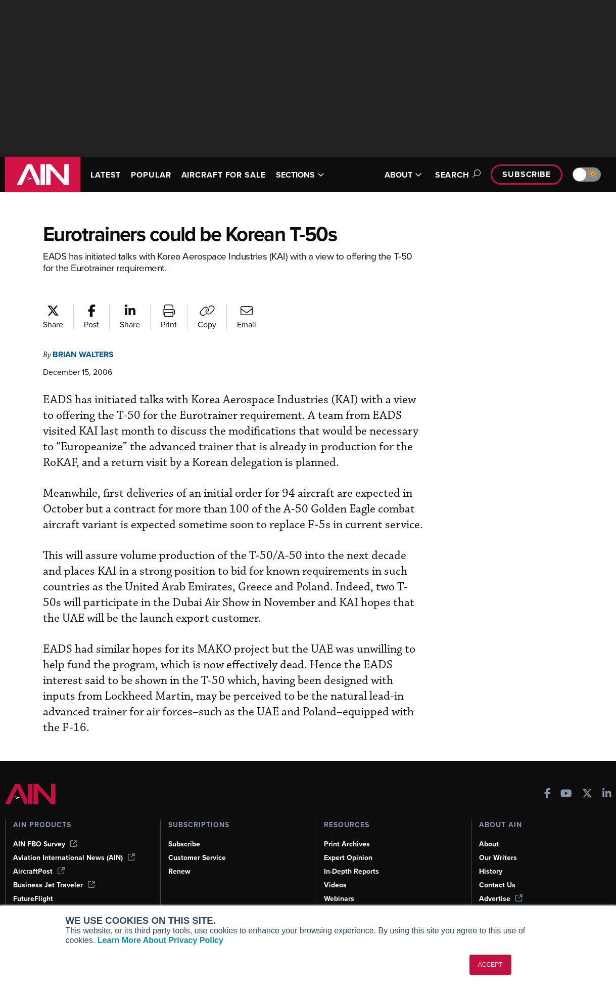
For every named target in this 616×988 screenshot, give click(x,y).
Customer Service (198, 841)
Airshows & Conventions (366, 896)
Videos (335, 869)
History (491, 855)
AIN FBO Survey (46, 828)
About (489, 828)
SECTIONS (310, 174)
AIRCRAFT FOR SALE (220, 174)
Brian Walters (87, 354)
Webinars (340, 882)
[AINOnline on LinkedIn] (606, 778)
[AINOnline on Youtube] (566, 778)
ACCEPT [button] (490, 964)
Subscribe (525, 174)
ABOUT (397, 174)
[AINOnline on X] (587, 778)
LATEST (107, 169)
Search (452, 175)
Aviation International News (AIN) (74, 841)
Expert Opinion (349, 841)
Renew (179, 855)
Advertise (501, 882)
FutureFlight (34, 882)
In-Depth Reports (353, 855)
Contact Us (497, 869)
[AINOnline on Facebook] (547, 778)
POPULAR (155, 169)
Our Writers (498, 841)
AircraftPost (39, 855)
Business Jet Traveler (55, 869)
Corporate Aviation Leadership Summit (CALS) (78, 900)
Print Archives (347, 828)
